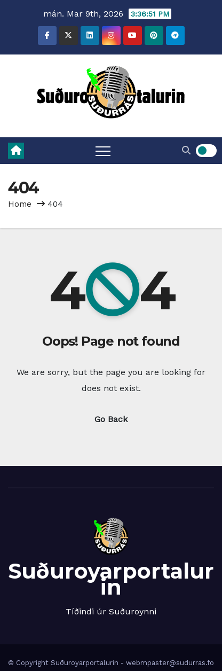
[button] (186, 150)
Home (19, 204)
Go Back (111, 419)
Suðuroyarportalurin (111, 579)
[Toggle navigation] (103, 151)
